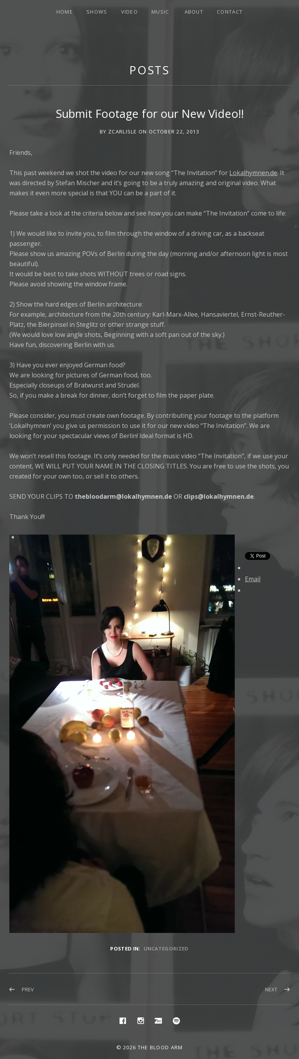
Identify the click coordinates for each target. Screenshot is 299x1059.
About (194, 11)
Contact (230, 11)
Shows (96, 11)
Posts (149, 69)
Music (160, 11)
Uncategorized (166, 948)
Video (129, 11)
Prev (28, 989)
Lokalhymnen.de (253, 172)
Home (64, 11)
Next (271, 989)
